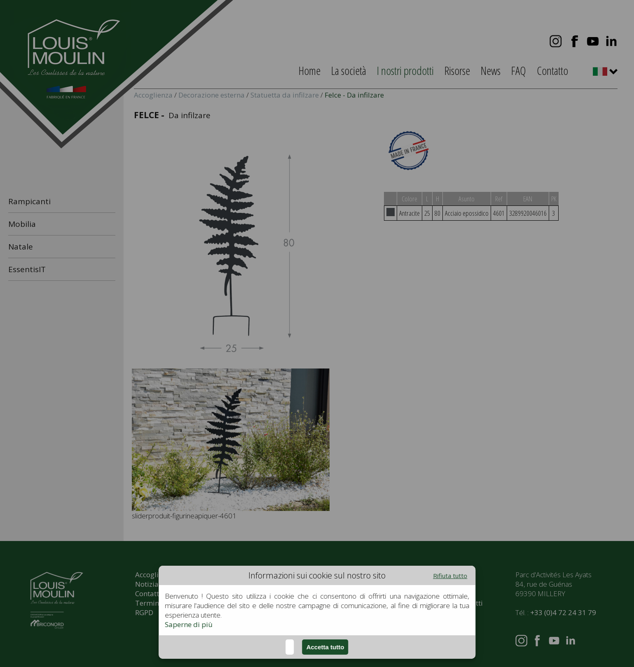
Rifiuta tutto (450, 575)
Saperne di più (189, 624)
